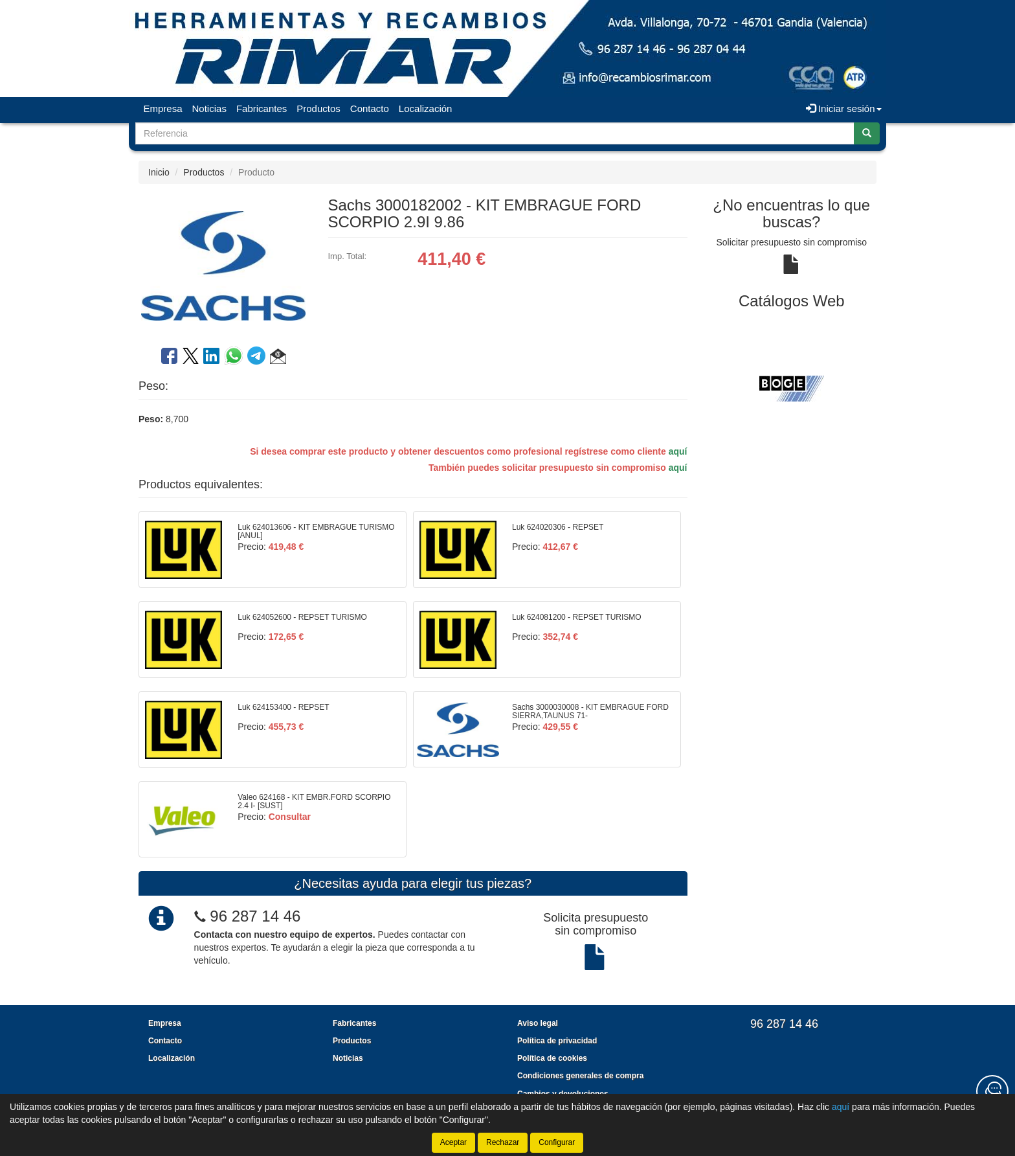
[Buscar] (867, 133)
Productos (318, 108)
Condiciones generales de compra (580, 1075)
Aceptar (453, 1142)
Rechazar (502, 1142)
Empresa (163, 108)
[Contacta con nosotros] (992, 1091)
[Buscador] (494, 133)
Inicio (159, 172)
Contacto (369, 108)
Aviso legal (537, 1023)
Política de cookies (552, 1058)
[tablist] (792, 387)
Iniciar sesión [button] (844, 108)
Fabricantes (261, 108)
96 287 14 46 (255, 916)
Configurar (557, 1142)
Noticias (209, 108)
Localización (425, 108)
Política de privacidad (557, 1040)
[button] (278, 358)
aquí (678, 451)
